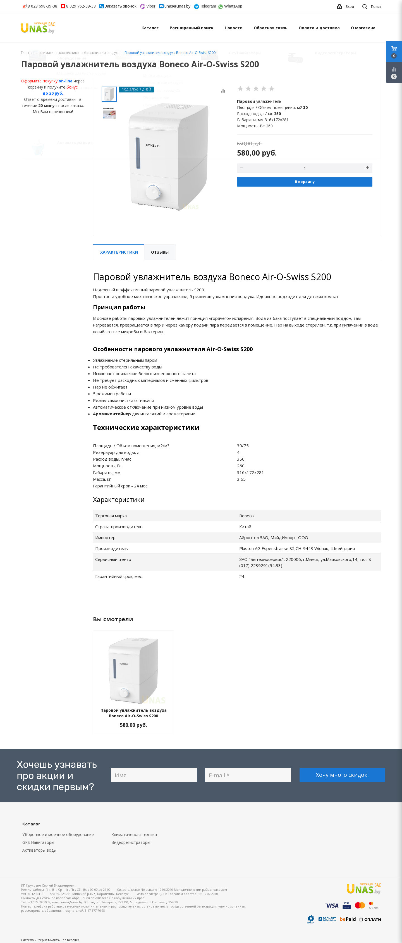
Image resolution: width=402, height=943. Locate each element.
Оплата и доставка (319, 27)
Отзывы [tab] (160, 252)
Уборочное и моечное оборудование (58, 834)
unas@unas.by (177, 6)
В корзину (305, 181)
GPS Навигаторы (38, 842)
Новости (234, 27)
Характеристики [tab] (119, 252)
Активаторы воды (39, 850)
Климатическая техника (134, 834)
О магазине (363, 27)
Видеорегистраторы (130, 842)
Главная (27, 52)
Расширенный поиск (192, 27)
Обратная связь (271, 27)
